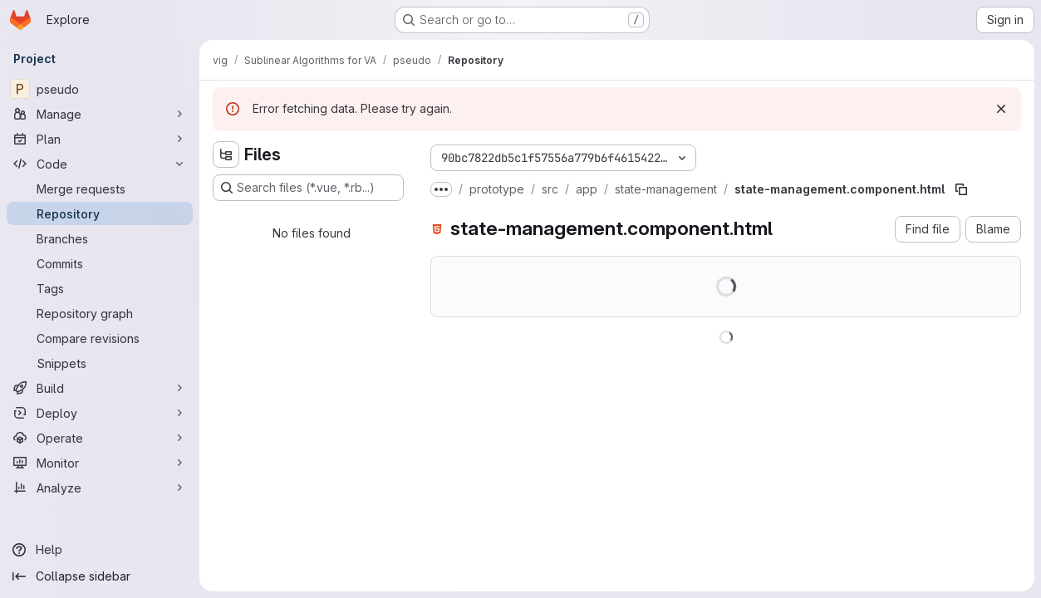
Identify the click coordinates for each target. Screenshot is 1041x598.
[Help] (100, 549)
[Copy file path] (961, 189)
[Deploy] (100, 412)
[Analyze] (100, 487)
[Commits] (100, 263)
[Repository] (100, 213)
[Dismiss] (1001, 109)
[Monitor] (100, 462)
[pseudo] (100, 88)
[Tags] (100, 288)
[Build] (100, 387)
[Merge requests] (100, 188)
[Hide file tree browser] (226, 154)
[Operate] (100, 437)
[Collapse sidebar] (100, 576)
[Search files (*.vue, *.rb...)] (308, 187)
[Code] (100, 163)
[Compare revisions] (100, 338)
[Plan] (100, 138)
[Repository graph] (100, 313)
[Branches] (100, 238)
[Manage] (100, 113)
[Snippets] (100, 363)
